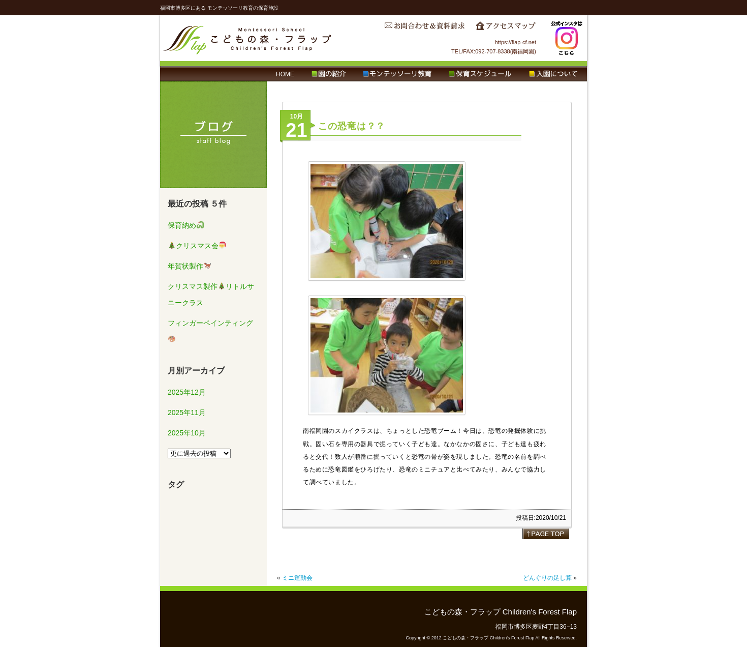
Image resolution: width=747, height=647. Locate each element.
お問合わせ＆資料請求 (424, 28)
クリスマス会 (197, 246)
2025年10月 (187, 433)
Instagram (566, 38)
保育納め (186, 225)
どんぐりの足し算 (547, 577)
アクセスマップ (505, 28)
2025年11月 (187, 412)
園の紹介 (328, 74)
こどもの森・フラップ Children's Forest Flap (247, 38)
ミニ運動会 (297, 577)
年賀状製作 (189, 266)
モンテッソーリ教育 (397, 74)
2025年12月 (187, 392)
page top (545, 533)
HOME (285, 74)
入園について (553, 74)
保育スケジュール (480, 74)
